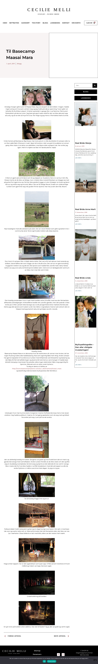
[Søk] (94, 85)
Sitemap (37, 651)
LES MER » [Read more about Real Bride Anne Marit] (78, 224)
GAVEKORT (25, 23)
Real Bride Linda (83, 278)
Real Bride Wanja (83, 143)
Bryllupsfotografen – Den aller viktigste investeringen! (84, 347)
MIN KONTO (76, 23)
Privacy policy (51, 661)
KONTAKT (65, 23)
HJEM (5, 23)
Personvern (37, 654)
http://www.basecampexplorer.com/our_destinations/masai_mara (36, 368)
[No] (95, 660)
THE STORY (36, 23)
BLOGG (45, 23)
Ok (44, 661)
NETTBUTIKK (14, 23)
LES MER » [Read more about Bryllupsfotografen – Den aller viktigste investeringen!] (78, 365)
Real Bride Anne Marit (85, 209)
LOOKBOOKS (55, 23)
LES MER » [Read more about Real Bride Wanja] (78, 158)
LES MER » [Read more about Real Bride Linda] (78, 291)
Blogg (19, 64)
